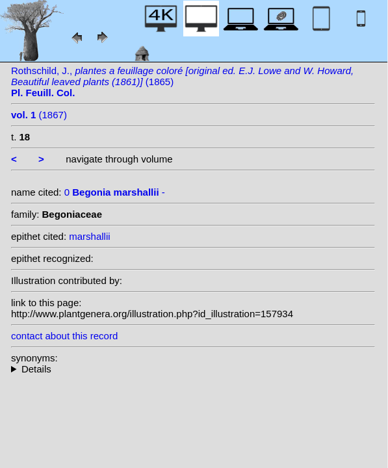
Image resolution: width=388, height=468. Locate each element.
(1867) (39, 114)
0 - (114, 192)
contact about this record (64, 335)
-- (193, 368)
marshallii (89, 236)
